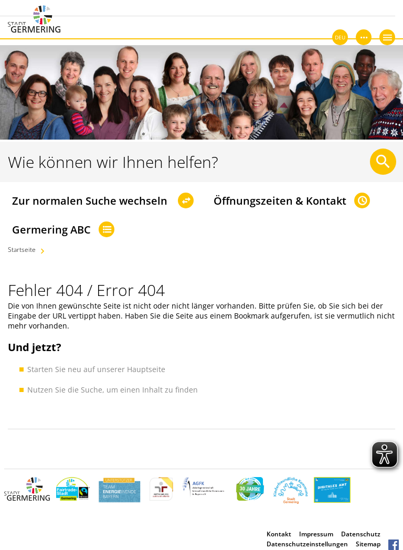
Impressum (316, 534)
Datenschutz (360, 534)
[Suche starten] (383, 162)
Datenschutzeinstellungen (307, 544)
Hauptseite (146, 369)
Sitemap (368, 544)
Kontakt (279, 534)
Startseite (22, 249)
